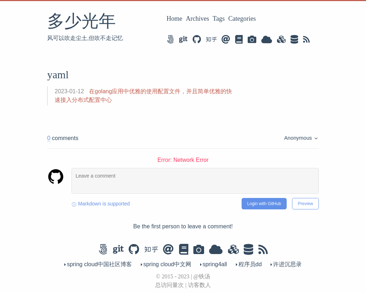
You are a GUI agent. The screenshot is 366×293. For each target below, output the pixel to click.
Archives (197, 18)
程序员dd (249, 264)
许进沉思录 (286, 264)
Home (174, 18)
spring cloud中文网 (167, 264)
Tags (219, 18)
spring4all (214, 264)
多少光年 (81, 20)
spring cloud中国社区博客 (99, 264)
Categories (242, 18)
